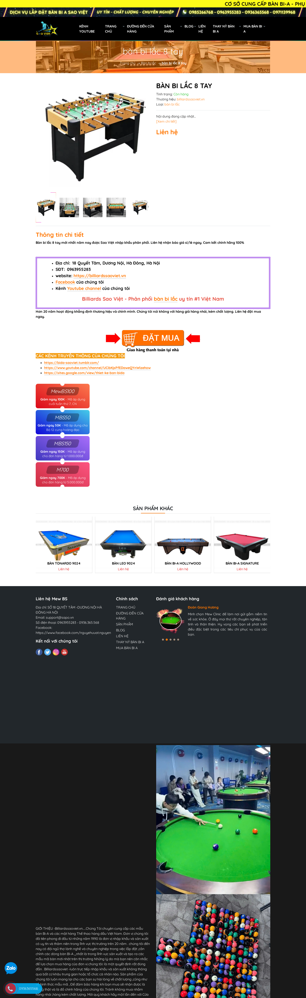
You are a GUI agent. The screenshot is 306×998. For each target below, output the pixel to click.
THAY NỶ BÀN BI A (228, 28)
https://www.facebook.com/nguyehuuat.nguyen (73, 633)
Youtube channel (84, 288)
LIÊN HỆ (202, 28)
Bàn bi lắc (148, 63)
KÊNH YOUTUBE (87, 28)
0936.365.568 (89, 622)
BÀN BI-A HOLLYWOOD (183, 563)
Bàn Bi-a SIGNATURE (242, 563)
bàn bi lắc (166, 299)
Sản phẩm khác (153, 508)
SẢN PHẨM (174, 28)
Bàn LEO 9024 (123, 563)
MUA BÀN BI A (255, 28)
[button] (163, 640)
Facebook (65, 282)
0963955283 (66, 622)
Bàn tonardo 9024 (64, 563)
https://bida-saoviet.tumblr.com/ (71, 363)
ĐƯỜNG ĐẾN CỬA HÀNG (140, 28)
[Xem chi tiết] (166, 121)
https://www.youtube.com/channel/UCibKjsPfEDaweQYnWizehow (97, 368)
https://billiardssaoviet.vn (100, 275)
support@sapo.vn (60, 617)
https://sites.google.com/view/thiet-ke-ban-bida (84, 373)
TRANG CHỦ (116, 28)
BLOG (191, 27)
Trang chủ (127, 63)
